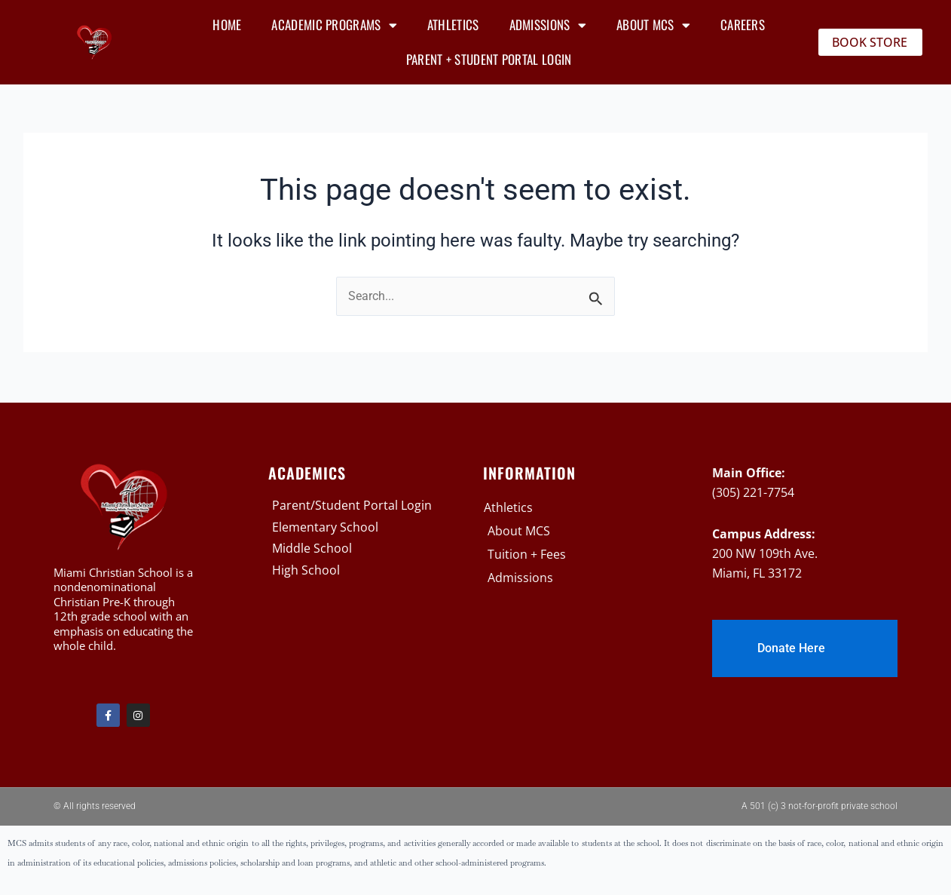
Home (227, 24)
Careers (742, 24)
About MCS (653, 25)
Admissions (547, 25)
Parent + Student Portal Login (489, 59)
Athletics (453, 24)
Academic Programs (333, 25)
